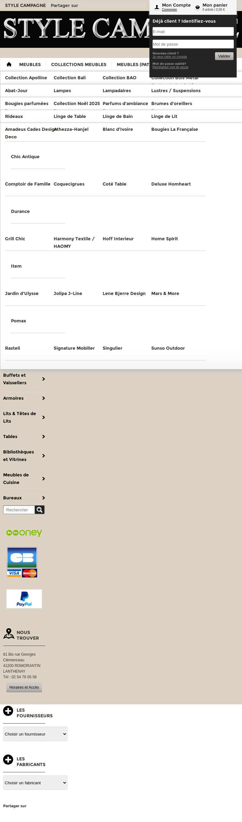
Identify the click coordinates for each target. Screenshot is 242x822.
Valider (224, 56)
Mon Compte (176, 5)
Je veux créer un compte (170, 56)
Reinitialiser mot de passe (171, 67)
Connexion (169, 9)
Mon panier (215, 5)
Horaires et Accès (24, 687)
